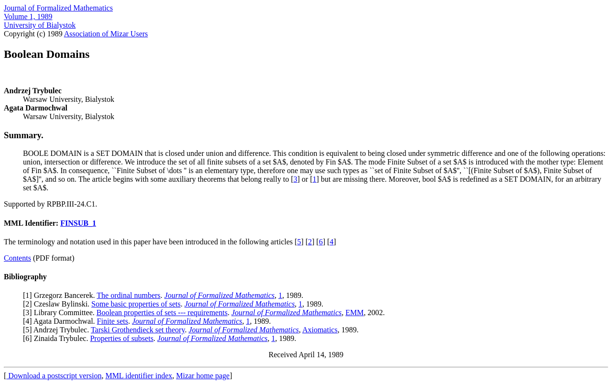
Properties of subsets (121, 338)
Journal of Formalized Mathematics (58, 8)
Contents (17, 258)
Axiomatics (320, 330)
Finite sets (112, 321)
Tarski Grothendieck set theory (138, 330)
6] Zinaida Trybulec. (57, 338)
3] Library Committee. (60, 312)
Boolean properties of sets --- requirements (162, 312)
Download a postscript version (53, 376)
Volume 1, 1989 (28, 16)
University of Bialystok (40, 25)
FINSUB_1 (78, 223)
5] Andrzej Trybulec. (58, 330)
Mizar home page (203, 376)
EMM (355, 312)
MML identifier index (138, 376)
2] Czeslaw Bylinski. (58, 304)
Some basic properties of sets (136, 304)
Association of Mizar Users (106, 34)
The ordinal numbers (128, 295)
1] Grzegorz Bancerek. (61, 295)
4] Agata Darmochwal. (61, 321)
